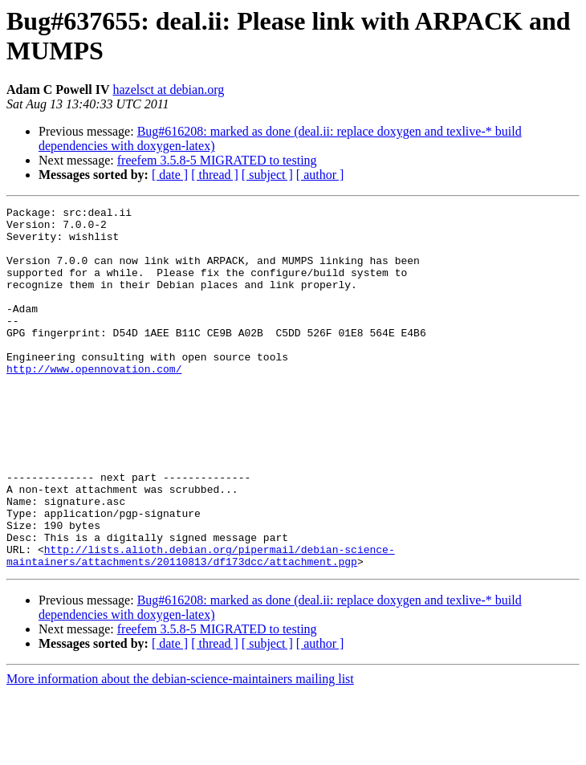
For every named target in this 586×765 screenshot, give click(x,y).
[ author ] (320, 174)
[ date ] (170, 174)
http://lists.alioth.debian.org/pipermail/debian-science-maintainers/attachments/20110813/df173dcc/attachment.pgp (200, 626)
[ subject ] (267, 174)
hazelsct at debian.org (168, 89)
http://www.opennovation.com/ (93, 402)
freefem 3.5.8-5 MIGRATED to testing (217, 160)
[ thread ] (214, 174)
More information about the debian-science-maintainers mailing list (180, 751)
